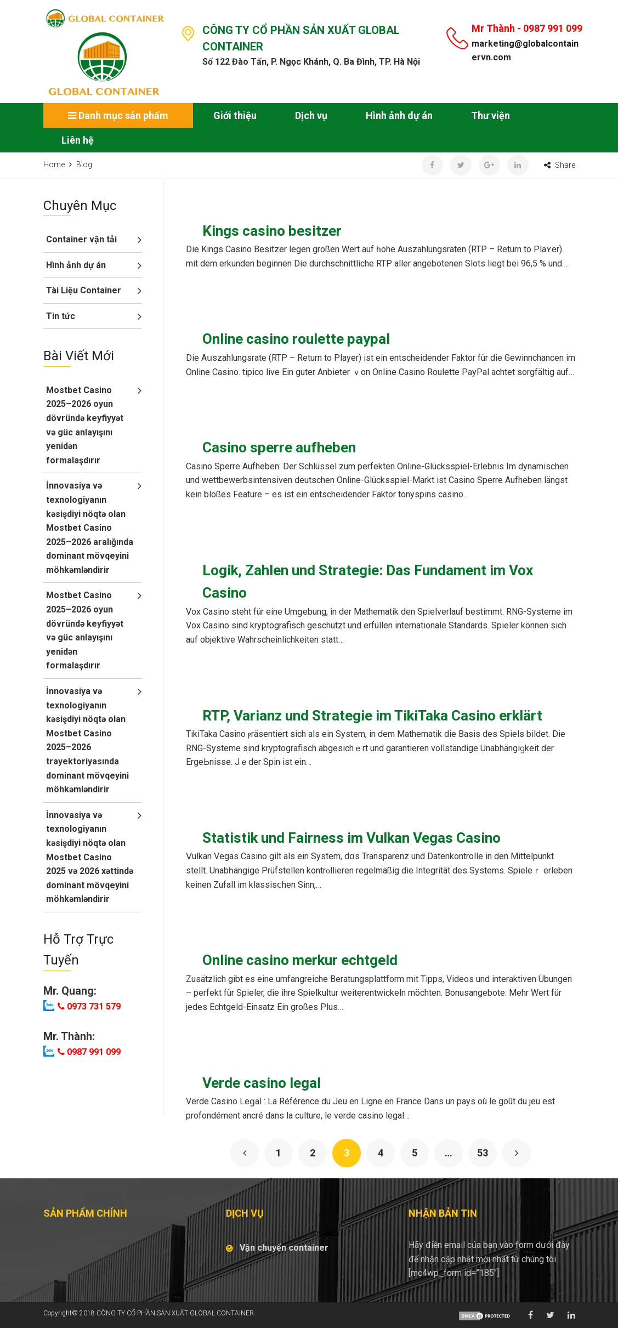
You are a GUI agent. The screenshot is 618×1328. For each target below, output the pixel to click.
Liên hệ (77, 140)
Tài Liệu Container (83, 290)
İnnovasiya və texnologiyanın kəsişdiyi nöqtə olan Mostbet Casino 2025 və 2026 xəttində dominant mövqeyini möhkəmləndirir (89, 857)
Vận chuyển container (284, 1247)
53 (482, 1153)
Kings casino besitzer (272, 231)
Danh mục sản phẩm (118, 115)
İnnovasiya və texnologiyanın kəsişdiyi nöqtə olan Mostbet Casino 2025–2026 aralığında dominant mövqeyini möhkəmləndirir (89, 527)
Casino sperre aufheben (279, 447)
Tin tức (60, 316)
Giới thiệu (235, 115)
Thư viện (490, 115)
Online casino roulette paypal (296, 339)
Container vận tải (81, 239)
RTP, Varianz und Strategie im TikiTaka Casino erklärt (372, 715)
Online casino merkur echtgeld (300, 960)
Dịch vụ (311, 115)
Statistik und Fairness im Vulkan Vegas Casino (351, 838)
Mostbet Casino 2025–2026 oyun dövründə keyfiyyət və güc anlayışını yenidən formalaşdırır (84, 425)
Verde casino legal (261, 1083)
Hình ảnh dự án (399, 115)
